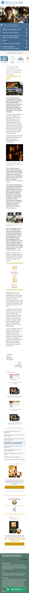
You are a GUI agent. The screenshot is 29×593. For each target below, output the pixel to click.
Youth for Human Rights (12, 586)
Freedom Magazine (17, 583)
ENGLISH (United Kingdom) (19, 564)
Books (18, 574)
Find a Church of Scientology (18, 575)
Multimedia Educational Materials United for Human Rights (13, 439)
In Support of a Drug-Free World (13, 585)
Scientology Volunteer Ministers (12, 582)
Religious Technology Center (12, 581)
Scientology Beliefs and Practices (15, 573)
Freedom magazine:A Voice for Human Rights (10, 47)
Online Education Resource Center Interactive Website (12, 450)
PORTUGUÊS (9, 569)
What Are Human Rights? (10, 32)
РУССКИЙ (20, 566)
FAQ (15, 574)
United (4, 40)
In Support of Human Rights (11, 43)
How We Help (4, 62)
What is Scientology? (10, 580)
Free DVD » (14, 487)
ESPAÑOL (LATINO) (6, 568)
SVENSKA (24, 567)
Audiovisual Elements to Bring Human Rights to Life (13, 447)
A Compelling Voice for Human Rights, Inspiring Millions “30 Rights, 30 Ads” (13, 443)
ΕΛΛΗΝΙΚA (24, 568)
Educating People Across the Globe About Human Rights (14, 435)
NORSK (19, 567)
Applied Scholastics (21, 59)
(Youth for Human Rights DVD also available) (14, 491)
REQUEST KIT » (14, 544)
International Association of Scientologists (12, 583)
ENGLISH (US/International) (7, 564)
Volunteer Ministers (10, 574)
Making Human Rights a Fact (11, 29)
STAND (23, 583)
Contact (10, 575)
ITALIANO (4, 569)
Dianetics (10, 579)
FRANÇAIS (8, 566)
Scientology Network (17, 579)
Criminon (13, 584)
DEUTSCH (11, 567)
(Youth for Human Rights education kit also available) (14, 548)
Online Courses (23, 574)
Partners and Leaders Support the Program (14, 459)
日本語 (16, 566)
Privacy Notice (4, 591)
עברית (12, 566)
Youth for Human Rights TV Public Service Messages (11, 37)
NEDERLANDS (6, 567)
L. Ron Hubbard (5, 573)
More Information (5, 575)
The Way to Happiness (12, 59)
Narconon (17, 584)
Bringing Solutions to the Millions (12, 457)
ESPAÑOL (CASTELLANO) (16, 568)
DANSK (3, 566)
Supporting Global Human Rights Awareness (12, 432)
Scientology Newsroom (19, 580)
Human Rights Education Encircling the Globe (13, 454)
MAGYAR (15, 567)
